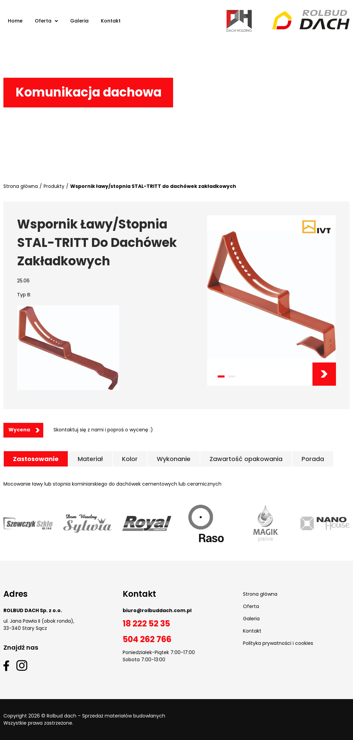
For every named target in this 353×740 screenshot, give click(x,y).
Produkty (54, 186)
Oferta (251, 606)
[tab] (35, 459)
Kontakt (252, 630)
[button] (221, 376)
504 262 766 (147, 639)
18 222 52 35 (146, 623)
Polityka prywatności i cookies (278, 643)
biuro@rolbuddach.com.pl (157, 610)
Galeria (251, 618)
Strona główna (20, 186)
